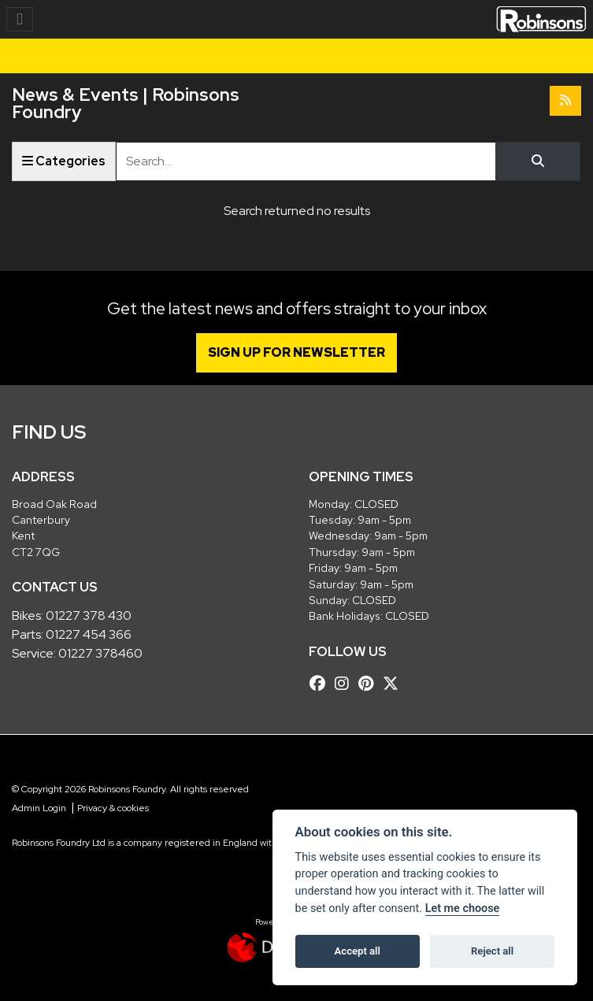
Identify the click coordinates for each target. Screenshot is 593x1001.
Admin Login (39, 808)
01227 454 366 (89, 634)
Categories (64, 161)
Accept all (357, 951)
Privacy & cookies (113, 808)
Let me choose (462, 908)
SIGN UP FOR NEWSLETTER (296, 352)
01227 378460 (100, 653)
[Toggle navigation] (19, 19)
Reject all (492, 951)
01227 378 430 (89, 615)
